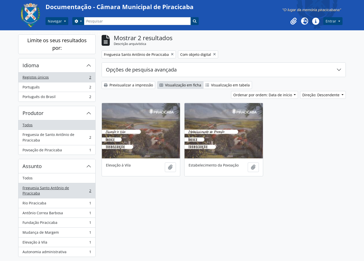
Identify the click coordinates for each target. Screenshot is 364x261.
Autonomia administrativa (56, 253)
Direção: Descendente (321, 94)
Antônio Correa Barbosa (56, 214)
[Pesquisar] (137, 21)
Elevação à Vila (56, 243)
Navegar (55, 21)
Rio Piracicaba (56, 204)
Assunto (32, 166)
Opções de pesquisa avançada (141, 69)
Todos (27, 125)
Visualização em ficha (180, 85)
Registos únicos (56, 78)
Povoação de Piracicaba (56, 151)
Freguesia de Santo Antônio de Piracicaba (56, 137)
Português (56, 88)
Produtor (32, 113)
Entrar (331, 21)
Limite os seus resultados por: (57, 44)
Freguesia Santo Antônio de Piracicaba (56, 190)
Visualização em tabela (228, 85)
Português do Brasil (56, 98)
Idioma (30, 65)
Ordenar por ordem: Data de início (263, 94)
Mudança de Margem (56, 233)
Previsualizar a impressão (128, 85)
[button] (293, 21)
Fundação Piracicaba (56, 223)
